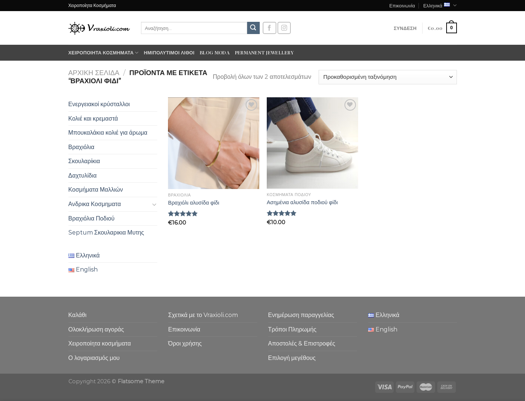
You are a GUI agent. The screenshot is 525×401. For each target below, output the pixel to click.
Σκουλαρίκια (84, 161)
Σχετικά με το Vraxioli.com (203, 315)
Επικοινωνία (402, 5)
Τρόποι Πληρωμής (292, 329)
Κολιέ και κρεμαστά (93, 118)
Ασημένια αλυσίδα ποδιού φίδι (302, 202)
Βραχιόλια (81, 147)
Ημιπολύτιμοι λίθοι (169, 52)
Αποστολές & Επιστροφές (301, 343)
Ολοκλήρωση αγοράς (96, 329)
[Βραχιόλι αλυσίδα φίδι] (213, 143)
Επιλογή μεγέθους (292, 357)
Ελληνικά (440, 5)
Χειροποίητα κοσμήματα (103, 52)
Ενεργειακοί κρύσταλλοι (99, 104)
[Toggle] (154, 204)
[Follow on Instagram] (284, 28)
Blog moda (215, 52)
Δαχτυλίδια (82, 175)
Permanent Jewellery (264, 52)
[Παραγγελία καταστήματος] (388, 77)
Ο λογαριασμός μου (94, 357)
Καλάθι (77, 315)
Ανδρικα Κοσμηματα (94, 204)
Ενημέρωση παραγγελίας (301, 315)
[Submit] (253, 28)
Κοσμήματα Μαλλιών (95, 189)
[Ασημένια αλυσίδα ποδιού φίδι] (312, 143)
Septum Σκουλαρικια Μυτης (106, 232)
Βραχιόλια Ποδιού (91, 218)
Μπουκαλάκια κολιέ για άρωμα (108, 132)
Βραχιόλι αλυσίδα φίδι (193, 202)
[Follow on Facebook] (269, 28)
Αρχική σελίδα (94, 72)
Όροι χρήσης (185, 343)
